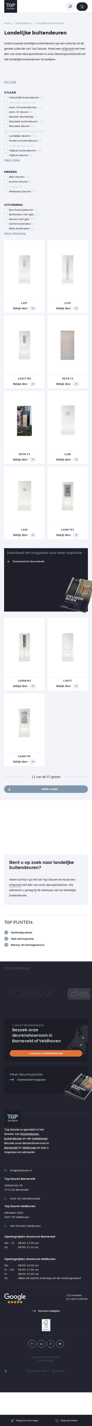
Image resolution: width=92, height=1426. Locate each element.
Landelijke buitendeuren (26, 131)
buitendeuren (13, 1172)
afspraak (68, 48)
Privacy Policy (46, 1394)
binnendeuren (29, 1167)
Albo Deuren (19, 176)
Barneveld (11, 1181)
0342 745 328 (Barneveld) (22, 1232)
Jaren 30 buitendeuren (26, 107)
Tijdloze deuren (20, 155)
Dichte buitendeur (22, 223)
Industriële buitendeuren (26, 97)
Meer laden (50, 822)
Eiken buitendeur (21, 228)
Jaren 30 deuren (21, 111)
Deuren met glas (22, 219)
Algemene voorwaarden (45, 1391)
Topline (15, 186)
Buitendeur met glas (24, 214)
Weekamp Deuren (23, 191)
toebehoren (40, 1172)
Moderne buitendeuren (25, 140)
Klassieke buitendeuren (26, 121)
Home (7, 23)
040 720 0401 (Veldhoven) (22, 1259)
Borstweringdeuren (23, 209)
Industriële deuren (22, 102)
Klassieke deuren (22, 126)
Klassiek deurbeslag (23, 116)
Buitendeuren (24, 23)
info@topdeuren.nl (18, 1204)
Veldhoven (29, 1181)
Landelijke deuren (22, 135)
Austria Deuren (20, 181)
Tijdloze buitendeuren (25, 150)
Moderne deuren (21, 145)
